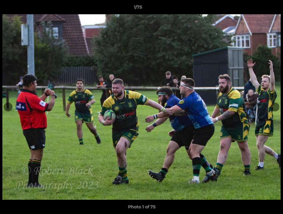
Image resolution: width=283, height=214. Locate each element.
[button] (258, 8)
